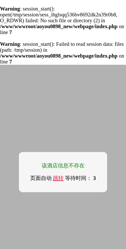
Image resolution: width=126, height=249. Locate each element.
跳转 (58, 178)
